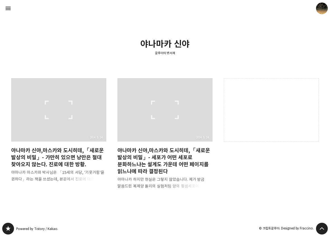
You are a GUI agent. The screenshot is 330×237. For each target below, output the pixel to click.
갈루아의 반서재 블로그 (8, 228)
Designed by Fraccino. (297, 228)
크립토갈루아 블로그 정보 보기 (322, 8)
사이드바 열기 (8, 8)
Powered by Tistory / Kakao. (37, 229)
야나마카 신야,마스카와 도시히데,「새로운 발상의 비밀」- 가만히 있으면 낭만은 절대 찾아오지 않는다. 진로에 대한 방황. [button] (59, 135)
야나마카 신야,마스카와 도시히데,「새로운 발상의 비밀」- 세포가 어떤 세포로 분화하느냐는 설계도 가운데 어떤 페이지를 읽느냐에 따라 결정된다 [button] (165, 138)
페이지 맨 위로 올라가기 (322, 228)
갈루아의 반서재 (165, 53)
